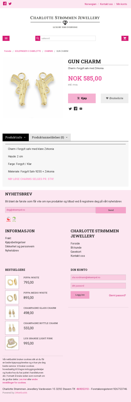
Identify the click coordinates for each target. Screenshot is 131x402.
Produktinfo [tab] (13, 137)
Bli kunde (76, 247)
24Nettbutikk (21, 397)
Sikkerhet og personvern (19, 246)
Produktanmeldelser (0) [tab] (48, 137)
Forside (7, 51)
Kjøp (82, 98)
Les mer (23, 379)
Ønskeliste (114, 98)
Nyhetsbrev (12, 250)
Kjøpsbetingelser (15, 242)
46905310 (84, 389)
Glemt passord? (117, 297)
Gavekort (76, 251)
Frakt (8, 238)
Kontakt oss (78, 255)
